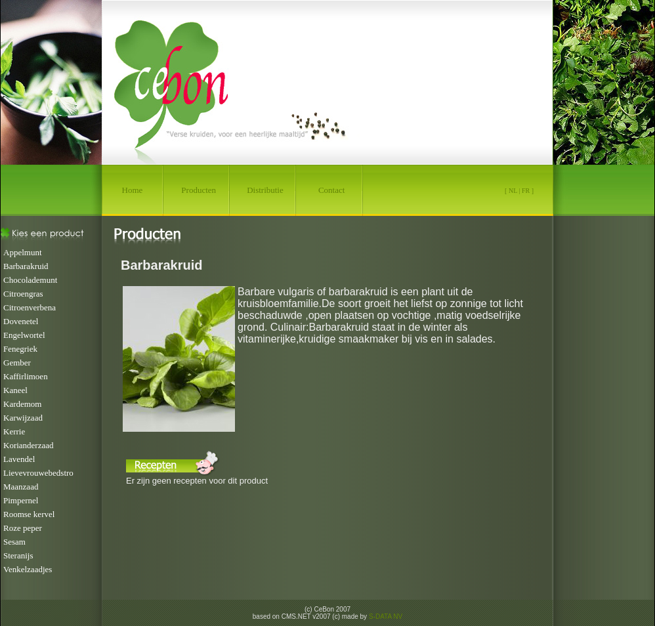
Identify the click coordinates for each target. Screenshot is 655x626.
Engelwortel (24, 335)
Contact (331, 190)
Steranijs (18, 555)
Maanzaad (20, 486)
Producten (198, 190)
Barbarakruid (26, 266)
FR (526, 190)
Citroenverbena (29, 307)
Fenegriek (20, 349)
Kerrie (14, 431)
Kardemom (22, 404)
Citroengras (23, 294)
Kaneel (15, 390)
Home (132, 190)
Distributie (265, 190)
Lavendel (19, 459)
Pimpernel (20, 500)
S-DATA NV (385, 616)
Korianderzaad (28, 445)
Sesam (14, 542)
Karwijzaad (23, 418)
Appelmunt (22, 252)
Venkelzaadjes (27, 569)
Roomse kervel (28, 514)
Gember (17, 362)
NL (513, 190)
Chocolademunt (30, 280)
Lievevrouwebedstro (38, 473)
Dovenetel (20, 321)
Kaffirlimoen (25, 376)
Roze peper (22, 528)
